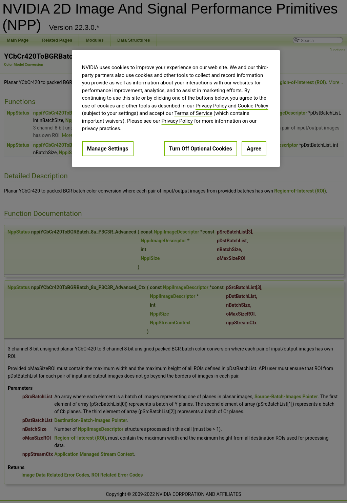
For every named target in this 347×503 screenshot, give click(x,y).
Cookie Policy (253, 106)
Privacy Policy (211, 106)
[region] (176, 108)
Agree (254, 148)
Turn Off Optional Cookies (200, 148)
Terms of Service (193, 113)
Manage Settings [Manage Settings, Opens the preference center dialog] (107, 148)
